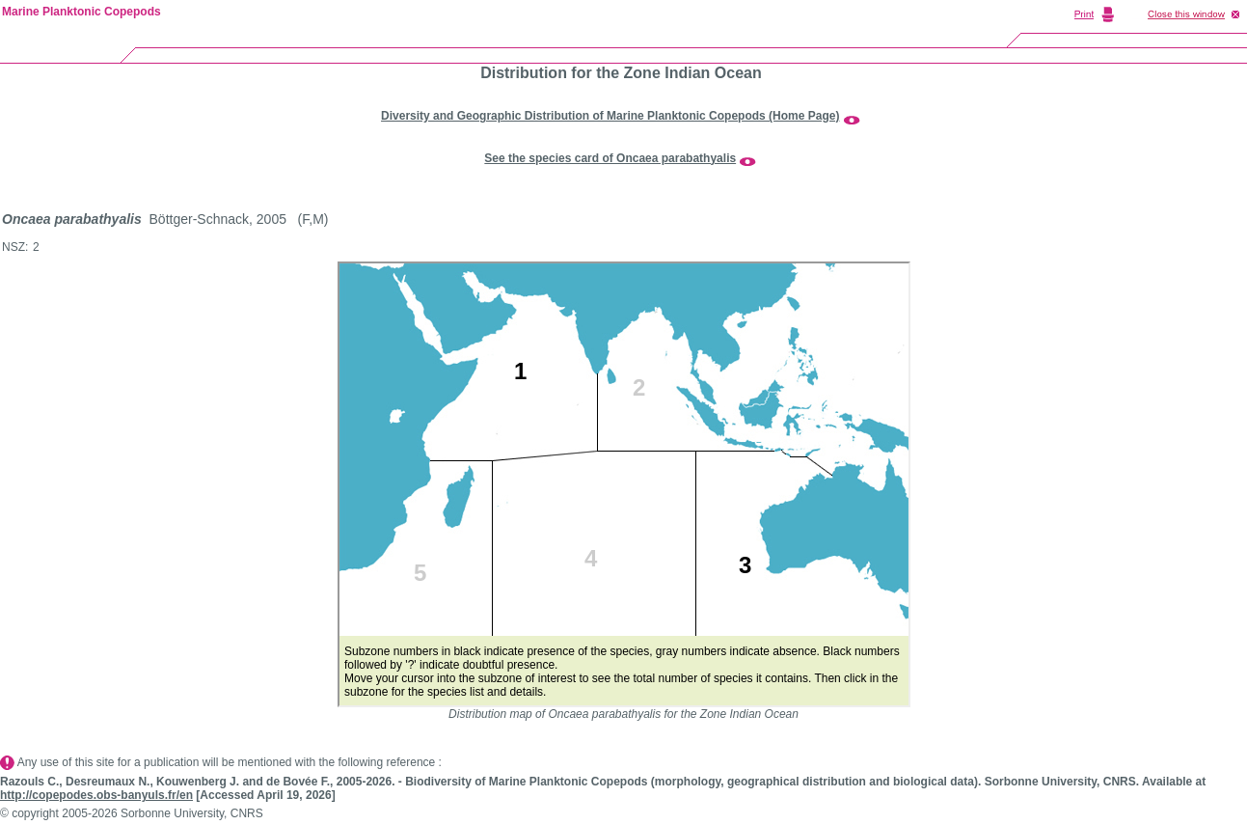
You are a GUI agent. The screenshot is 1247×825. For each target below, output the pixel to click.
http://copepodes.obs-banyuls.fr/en (96, 795)
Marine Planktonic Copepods (81, 11)
